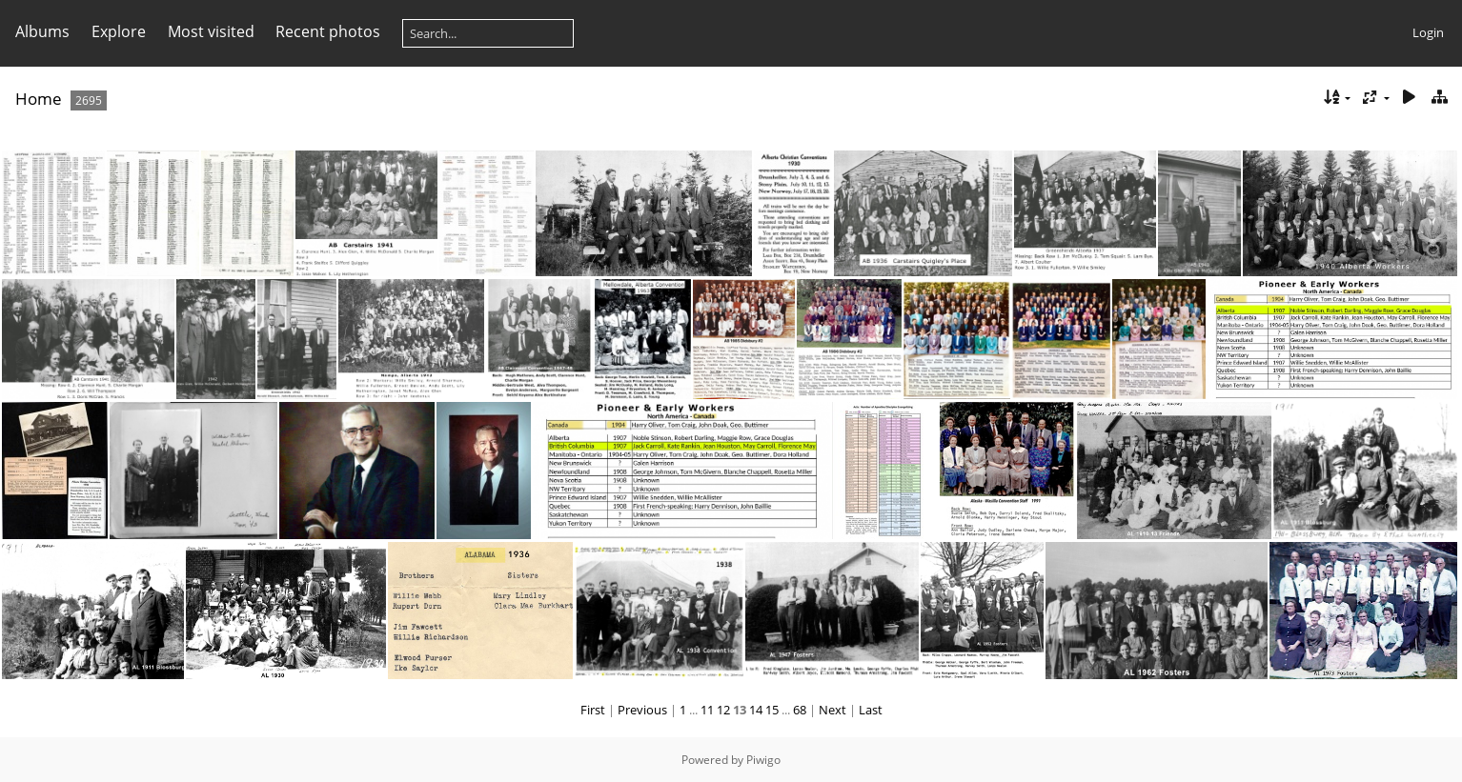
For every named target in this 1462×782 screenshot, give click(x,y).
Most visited (211, 31)
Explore (118, 31)
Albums (42, 31)
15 (772, 709)
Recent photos (327, 31)
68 (799, 709)
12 (723, 709)
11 (707, 709)
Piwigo (763, 760)
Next (832, 709)
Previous (642, 709)
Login (1428, 32)
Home (38, 99)
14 (755, 709)
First (592, 709)
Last (871, 709)
